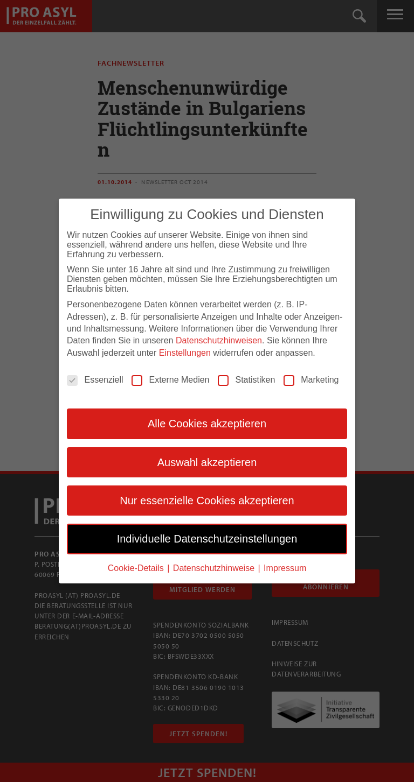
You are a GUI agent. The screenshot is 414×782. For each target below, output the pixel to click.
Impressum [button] (285, 567)
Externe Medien (170, 379)
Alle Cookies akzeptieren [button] (207, 422)
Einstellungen (185, 351)
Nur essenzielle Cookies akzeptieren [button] (207, 499)
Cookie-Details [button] (137, 567)
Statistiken (246, 379)
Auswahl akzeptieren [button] (207, 461)
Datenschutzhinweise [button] (215, 567)
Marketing (311, 379)
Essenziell (95, 379)
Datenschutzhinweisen (219, 339)
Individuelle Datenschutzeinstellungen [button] (207, 538)
